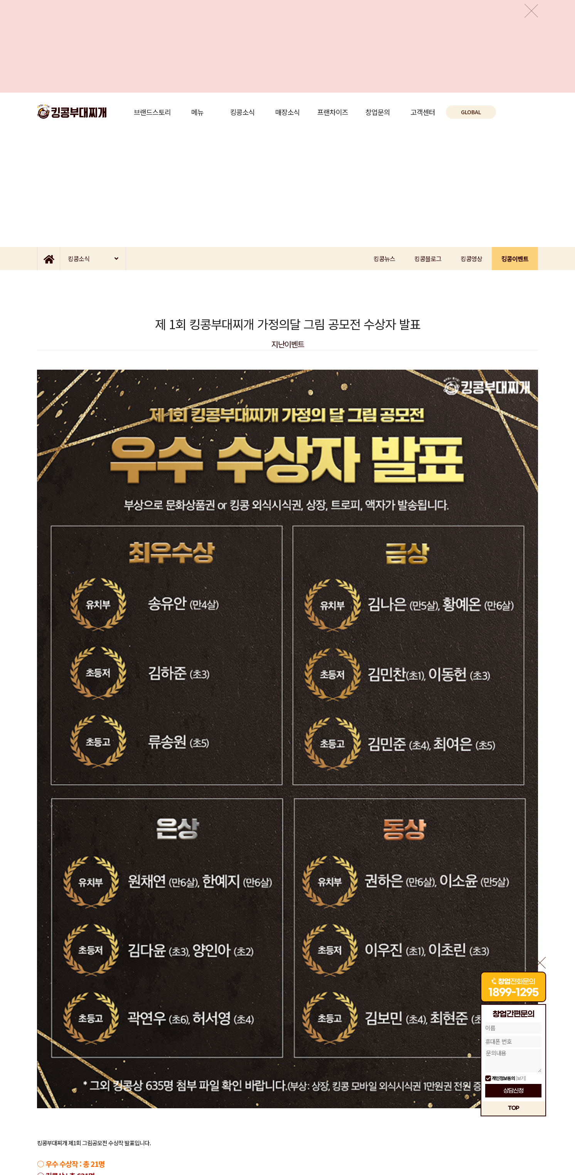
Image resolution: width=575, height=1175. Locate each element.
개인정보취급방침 (54, 1130)
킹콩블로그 (427, 258)
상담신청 (513, 1090)
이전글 (65, 1030)
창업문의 (377, 112)
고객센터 (422, 112)
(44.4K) (100, 961)
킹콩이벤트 (514, 258)
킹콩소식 (242, 112)
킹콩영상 (471, 258)
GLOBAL (471, 112)
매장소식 (287, 112)
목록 (287, 1030)
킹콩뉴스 (384, 258)
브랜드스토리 (152, 112)
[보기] (521, 1078)
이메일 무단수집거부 (93, 1130)
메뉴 (197, 112)
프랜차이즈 (332, 112)
